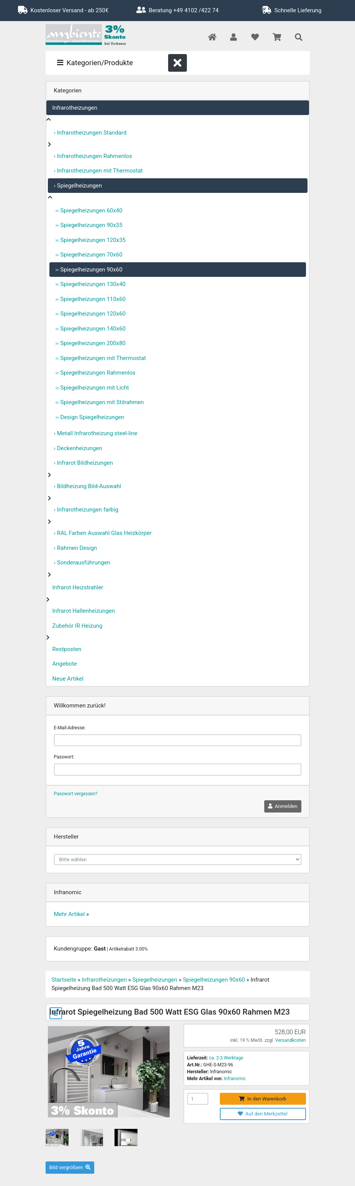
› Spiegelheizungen (78, 185)
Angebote (64, 663)
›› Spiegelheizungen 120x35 (91, 240)
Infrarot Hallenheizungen (83, 610)
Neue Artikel (67, 678)
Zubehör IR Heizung (77, 625)
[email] (177, 740)
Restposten (67, 649)
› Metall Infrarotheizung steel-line (95, 433)
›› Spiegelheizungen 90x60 (89, 269)
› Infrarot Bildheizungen (83, 462)
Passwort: (64, 757)
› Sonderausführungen (82, 562)
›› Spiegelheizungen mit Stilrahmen (100, 402)
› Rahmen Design (75, 547)
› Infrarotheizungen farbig (86, 509)
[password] (177, 769)
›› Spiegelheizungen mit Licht (92, 387)
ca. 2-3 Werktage (226, 1058)
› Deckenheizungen (78, 448)
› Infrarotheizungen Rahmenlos (93, 156)
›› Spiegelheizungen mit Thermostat (101, 358)
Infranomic (235, 1078)
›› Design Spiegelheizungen (90, 417)
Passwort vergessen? (76, 793)
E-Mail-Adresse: (70, 727)
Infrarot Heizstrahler (77, 587)
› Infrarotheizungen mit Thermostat (98, 170)
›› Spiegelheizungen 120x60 (91, 313)
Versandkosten (290, 1040)
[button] (233, 37)
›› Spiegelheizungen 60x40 (89, 210)
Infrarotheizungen (74, 107)
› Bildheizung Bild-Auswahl (87, 486)
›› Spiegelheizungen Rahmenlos (96, 372)
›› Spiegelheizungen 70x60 (89, 254)
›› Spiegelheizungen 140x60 (91, 328)
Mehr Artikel (69, 914)
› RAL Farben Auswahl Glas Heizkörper (103, 533)
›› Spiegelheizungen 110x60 (91, 299)
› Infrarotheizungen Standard (90, 132)
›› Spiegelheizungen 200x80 (91, 343)
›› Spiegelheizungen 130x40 (91, 284)
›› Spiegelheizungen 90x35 (89, 225)
